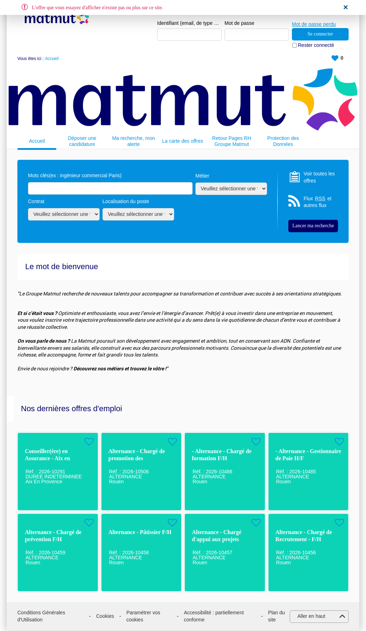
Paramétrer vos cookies (143, 616)
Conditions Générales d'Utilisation (41, 616)
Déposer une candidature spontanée (82, 141)
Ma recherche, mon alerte (133, 141)
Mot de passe (239, 23)
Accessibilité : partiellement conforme (214, 616)
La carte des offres (182, 141)
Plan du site (276, 616)
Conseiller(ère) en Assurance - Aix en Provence (47, 458)
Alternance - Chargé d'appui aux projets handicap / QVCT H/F (219, 539)
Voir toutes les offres (319, 177)
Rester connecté (316, 45)
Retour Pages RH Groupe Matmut (231, 141)
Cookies (105, 616)
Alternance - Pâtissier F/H (140, 532)
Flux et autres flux (318, 202)
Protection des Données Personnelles (283, 141)
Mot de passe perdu (314, 23)
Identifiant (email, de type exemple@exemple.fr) (189, 23)
